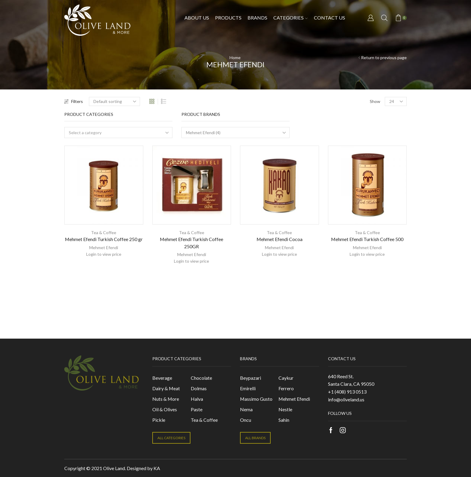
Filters (73, 101)
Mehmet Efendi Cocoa (279, 239)
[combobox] (118, 132)
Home (235, 57)
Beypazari (250, 378)
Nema (246, 409)
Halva (197, 399)
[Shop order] (114, 101)
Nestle (285, 409)
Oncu (245, 420)
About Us (196, 17)
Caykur (285, 378)
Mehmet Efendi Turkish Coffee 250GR (191, 242)
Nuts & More (165, 399)
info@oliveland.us (346, 399)
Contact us (329, 17)
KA (156, 468)
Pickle (158, 420)
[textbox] (114, 132)
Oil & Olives (164, 409)
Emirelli (248, 388)
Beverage (162, 378)
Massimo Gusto (256, 399)
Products (228, 17)
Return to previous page (384, 57)
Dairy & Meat (166, 388)
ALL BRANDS (255, 438)
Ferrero (286, 388)
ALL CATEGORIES (171, 438)
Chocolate (201, 378)
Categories (290, 17)
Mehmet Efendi (103, 247)
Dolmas (199, 388)
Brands (257, 17)
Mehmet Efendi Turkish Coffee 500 (367, 239)
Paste (196, 409)
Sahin (283, 420)
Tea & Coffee (103, 232)
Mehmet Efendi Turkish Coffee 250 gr (104, 239)
